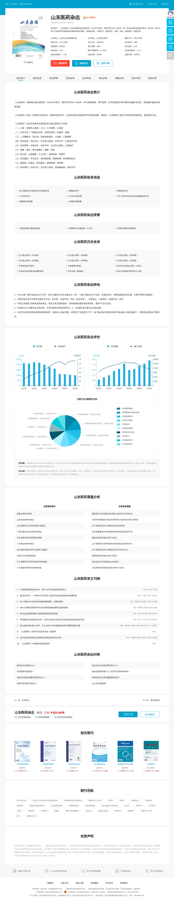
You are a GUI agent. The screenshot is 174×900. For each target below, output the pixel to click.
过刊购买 (150, 714)
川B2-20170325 (133, 892)
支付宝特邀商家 (94, 871)
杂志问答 (152, 78)
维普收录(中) (122, 191)
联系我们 (124, 883)
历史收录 (70, 78)
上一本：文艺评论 (21, 700)
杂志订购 (79, 883)
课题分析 (119, 78)
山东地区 (14, 4)
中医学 (110, 800)
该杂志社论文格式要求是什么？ (105, 665)
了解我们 (50, 883)
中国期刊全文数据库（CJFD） (81, 228)
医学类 (62, 46)
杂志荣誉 (53, 78)
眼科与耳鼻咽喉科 (72, 811)
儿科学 (19, 811)
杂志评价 (103, 78)
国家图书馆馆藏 (26, 201)
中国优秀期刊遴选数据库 (29, 228)
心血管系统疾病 (56, 806)
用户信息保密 (156, 871)
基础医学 (149, 800)
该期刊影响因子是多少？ (27, 683)
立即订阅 (105, 63)
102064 (102, 892)
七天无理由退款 (23, 717)
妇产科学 (152, 806)
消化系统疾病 (90, 806)
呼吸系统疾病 (74, 806)
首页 (7, 4)
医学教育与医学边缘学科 (73, 800)
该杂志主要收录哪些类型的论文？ (31, 677)
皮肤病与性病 (103, 811)
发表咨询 (62, 63)
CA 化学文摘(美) (75, 196)
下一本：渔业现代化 (151, 700)
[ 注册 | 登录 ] (152, 4)
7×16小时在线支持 (58, 871)
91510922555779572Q (47, 895)
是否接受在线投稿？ (25, 671)
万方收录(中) (24, 196)
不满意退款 (125, 871)
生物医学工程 (31, 816)
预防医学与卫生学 (95, 800)
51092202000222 (83, 892)
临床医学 (20, 806)
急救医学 (131, 811)
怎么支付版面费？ (99, 683)
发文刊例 (136, 78)
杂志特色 (86, 78)
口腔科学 (88, 811)
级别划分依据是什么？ (26, 665)
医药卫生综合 (22, 800)
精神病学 (44, 811)
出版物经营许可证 (34, 846)
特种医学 (118, 811)
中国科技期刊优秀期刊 (126, 228)
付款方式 (65, 883)
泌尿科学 (139, 806)
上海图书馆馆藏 (75, 201)
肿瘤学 (56, 811)
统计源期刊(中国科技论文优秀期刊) (34, 191)
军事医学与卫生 (146, 811)
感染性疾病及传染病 (37, 806)
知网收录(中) (73, 191)
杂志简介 (20, 78)
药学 (18, 816)
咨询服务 (94, 883)
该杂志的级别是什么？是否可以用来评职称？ (111, 671)
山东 (135, 46)
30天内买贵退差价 (64, 717)
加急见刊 (83, 63)
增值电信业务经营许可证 (56, 846)
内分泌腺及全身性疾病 (110, 806)
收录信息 (37, 78)
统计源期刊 (91, 18)
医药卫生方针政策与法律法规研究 (45, 800)
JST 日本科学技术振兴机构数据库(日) (133, 196)
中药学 (121, 800)
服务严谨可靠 (24, 871)
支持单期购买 (42, 717)
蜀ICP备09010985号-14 (54, 892)
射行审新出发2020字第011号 (83, 895)
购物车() (165, 4)
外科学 (126, 806)
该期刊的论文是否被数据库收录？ (106, 677)
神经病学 (31, 811)
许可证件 (109, 883)
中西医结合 (135, 800)
